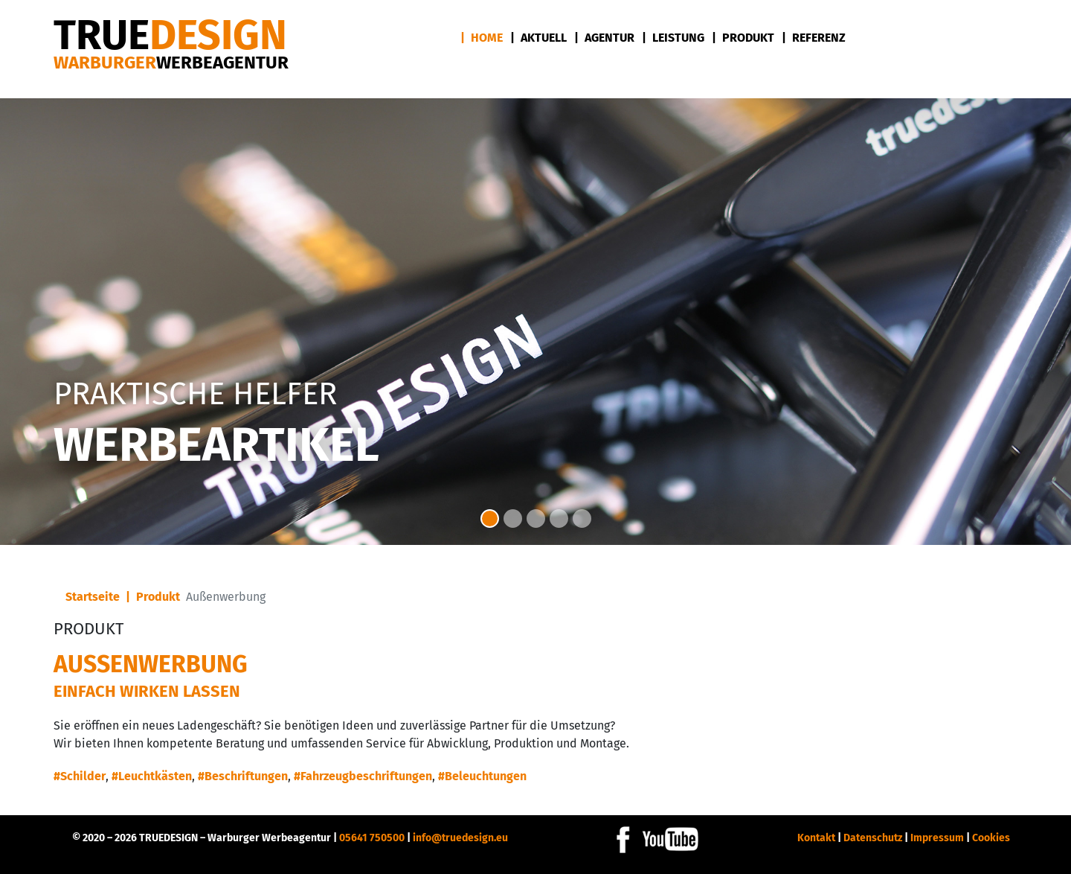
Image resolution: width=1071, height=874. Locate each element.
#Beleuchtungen (482, 776)
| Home (481, 38)
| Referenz (814, 38)
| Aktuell (538, 38)
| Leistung (673, 38)
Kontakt (816, 838)
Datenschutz (872, 838)
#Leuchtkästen (152, 776)
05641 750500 (372, 838)
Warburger (171, 62)
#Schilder (80, 776)
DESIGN (170, 35)
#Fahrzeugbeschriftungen (363, 776)
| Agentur (604, 38)
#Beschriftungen (243, 776)
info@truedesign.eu (460, 838)
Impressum (937, 838)
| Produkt (743, 38)
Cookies (991, 838)
